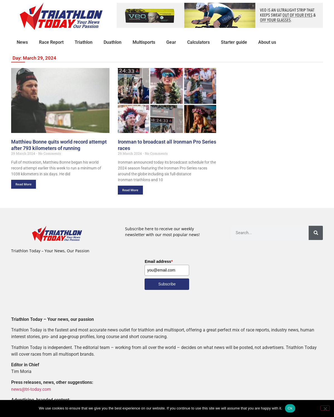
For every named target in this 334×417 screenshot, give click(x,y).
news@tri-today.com (31, 389)
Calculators (198, 42)
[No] (325, 408)
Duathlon (112, 42)
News (22, 42)
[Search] (316, 233)
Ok (290, 408)
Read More (24, 184)
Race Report (51, 42)
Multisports (144, 42)
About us (267, 42)
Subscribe (166, 284)
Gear (171, 42)
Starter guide (234, 42)
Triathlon (83, 42)
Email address (158, 261)
